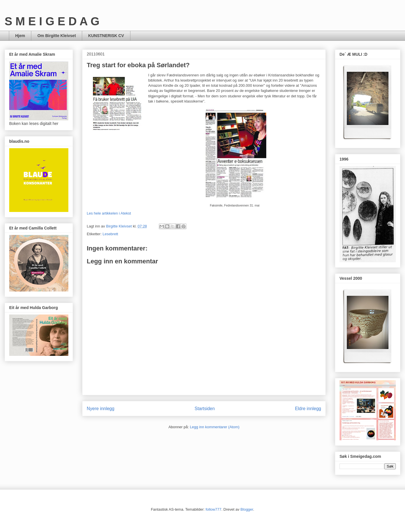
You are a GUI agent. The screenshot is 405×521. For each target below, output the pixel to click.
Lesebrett (110, 234)
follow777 (213, 509)
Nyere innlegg (100, 408)
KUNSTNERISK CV (106, 35)
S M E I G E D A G (52, 21)
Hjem (20, 35)
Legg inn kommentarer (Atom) (215, 427)
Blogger (246, 509)
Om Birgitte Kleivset (56, 35)
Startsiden (204, 408)
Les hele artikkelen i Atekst (109, 213)
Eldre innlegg (308, 408)
